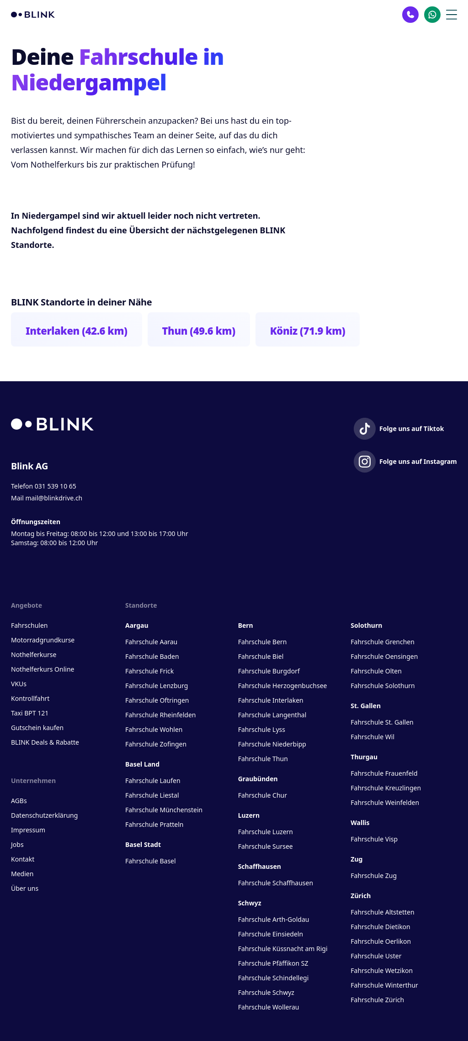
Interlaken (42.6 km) (77, 330)
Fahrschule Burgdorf (269, 671)
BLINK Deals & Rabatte (45, 742)
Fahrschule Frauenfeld (384, 773)
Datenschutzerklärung (44, 815)
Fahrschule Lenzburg (156, 685)
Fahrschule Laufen (153, 780)
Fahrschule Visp (374, 839)
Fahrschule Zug (374, 875)
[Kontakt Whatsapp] (432, 14)
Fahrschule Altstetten (382, 912)
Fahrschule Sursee (265, 846)
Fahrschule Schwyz (266, 992)
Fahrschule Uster (376, 956)
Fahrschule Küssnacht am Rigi (283, 948)
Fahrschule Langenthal (272, 714)
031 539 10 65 (55, 486)
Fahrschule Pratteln (154, 824)
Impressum (28, 829)
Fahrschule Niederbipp (272, 744)
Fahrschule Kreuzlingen (386, 787)
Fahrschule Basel (150, 861)
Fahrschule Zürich (377, 999)
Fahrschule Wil (372, 736)
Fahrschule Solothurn (383, 685)
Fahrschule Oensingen (384, 656)
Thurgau (364, 756)
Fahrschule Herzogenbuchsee (282, 685)
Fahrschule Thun (263, 758)
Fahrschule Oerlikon (381, 941)
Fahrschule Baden (152, 656)
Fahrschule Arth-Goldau (273, 919)
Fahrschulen (29, 625)
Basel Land (142, 764)
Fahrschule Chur (262, 795)
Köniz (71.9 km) (308, 330)
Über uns (24, 888)
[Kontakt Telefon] (410, 14)
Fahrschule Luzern (265, 831)
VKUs (19, 683)
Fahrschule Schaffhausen (275, 882)
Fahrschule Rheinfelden (160, 714)
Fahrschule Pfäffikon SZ (273, 963)
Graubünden (258, 778)
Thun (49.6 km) (198, 330)
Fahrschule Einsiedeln (270, 934)
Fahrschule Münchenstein (163, 809)
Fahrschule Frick (149, 671)
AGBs (19, 800)
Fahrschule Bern (262, 641)
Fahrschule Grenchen (383, 641)
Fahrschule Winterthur (384, 985)
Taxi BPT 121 (29, 713)
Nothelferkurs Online (42, 669)
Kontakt (22, 859)
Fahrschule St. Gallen (382, 722)
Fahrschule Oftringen (157, 700)
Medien (22, 873)
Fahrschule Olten (376, 671)
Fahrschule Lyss (261, 729)
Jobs (17, 844)
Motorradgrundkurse (42, 640)
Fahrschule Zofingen (155, 744)
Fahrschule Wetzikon (382, 970)
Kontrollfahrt (30, 698)
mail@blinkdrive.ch (53, 498)
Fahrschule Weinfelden (385, 802)
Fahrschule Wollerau (268, 1007)
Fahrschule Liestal (152, 795)
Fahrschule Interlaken (270, 700)
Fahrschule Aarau (151, 641)
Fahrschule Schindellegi (273, 977)
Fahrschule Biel (261, 656)
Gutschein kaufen (37, 727)
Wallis (360, 822)
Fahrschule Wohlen (153, 729)
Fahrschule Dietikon (380, 926)
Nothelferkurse (33, 654)
